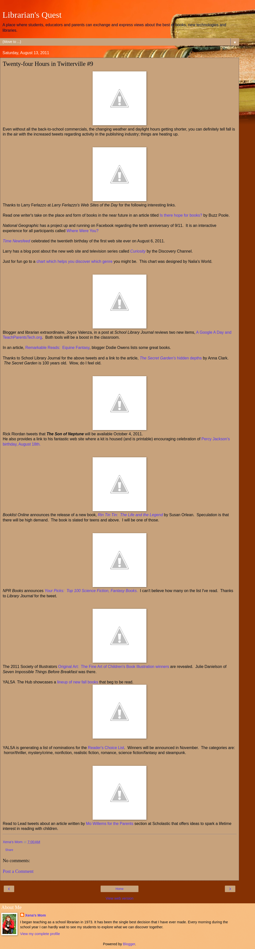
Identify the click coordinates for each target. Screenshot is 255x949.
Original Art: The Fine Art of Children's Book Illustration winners (113, 666)
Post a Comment (18, 871)
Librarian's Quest (32, 14)
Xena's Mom (35, 915)
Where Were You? (82, 231)
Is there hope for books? (181, 215)
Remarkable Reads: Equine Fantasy (57, 347)
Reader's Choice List (105, 748)
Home (120, 889)
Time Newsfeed (16, 241)
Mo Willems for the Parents (109, 823)
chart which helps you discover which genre (75, 261)
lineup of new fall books (77, 682)
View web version (119, 898)
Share (9, 850)
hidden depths (171, 358)
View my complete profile (40, 934)
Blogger (129, 944)
